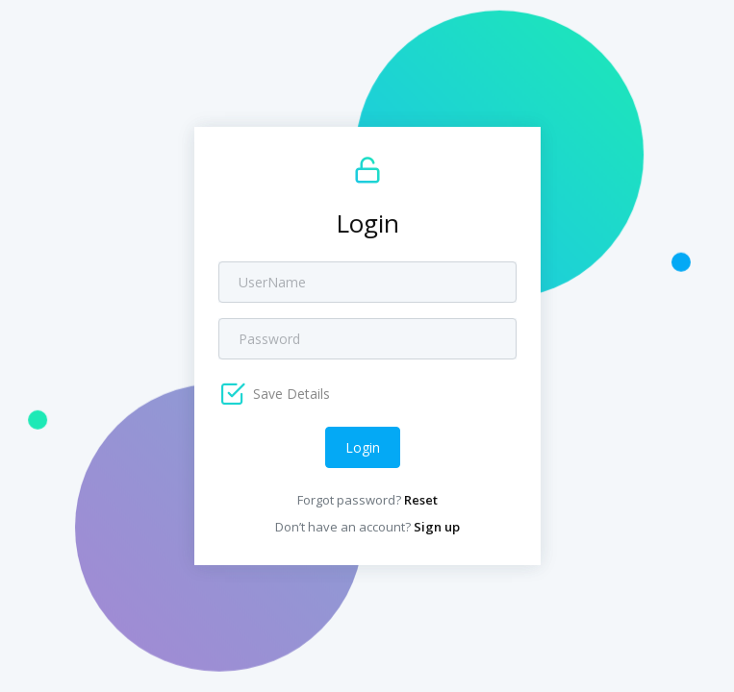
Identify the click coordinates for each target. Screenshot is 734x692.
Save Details (289, 393)
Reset (421, 499)
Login (362, 447)
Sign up (437, 526)
